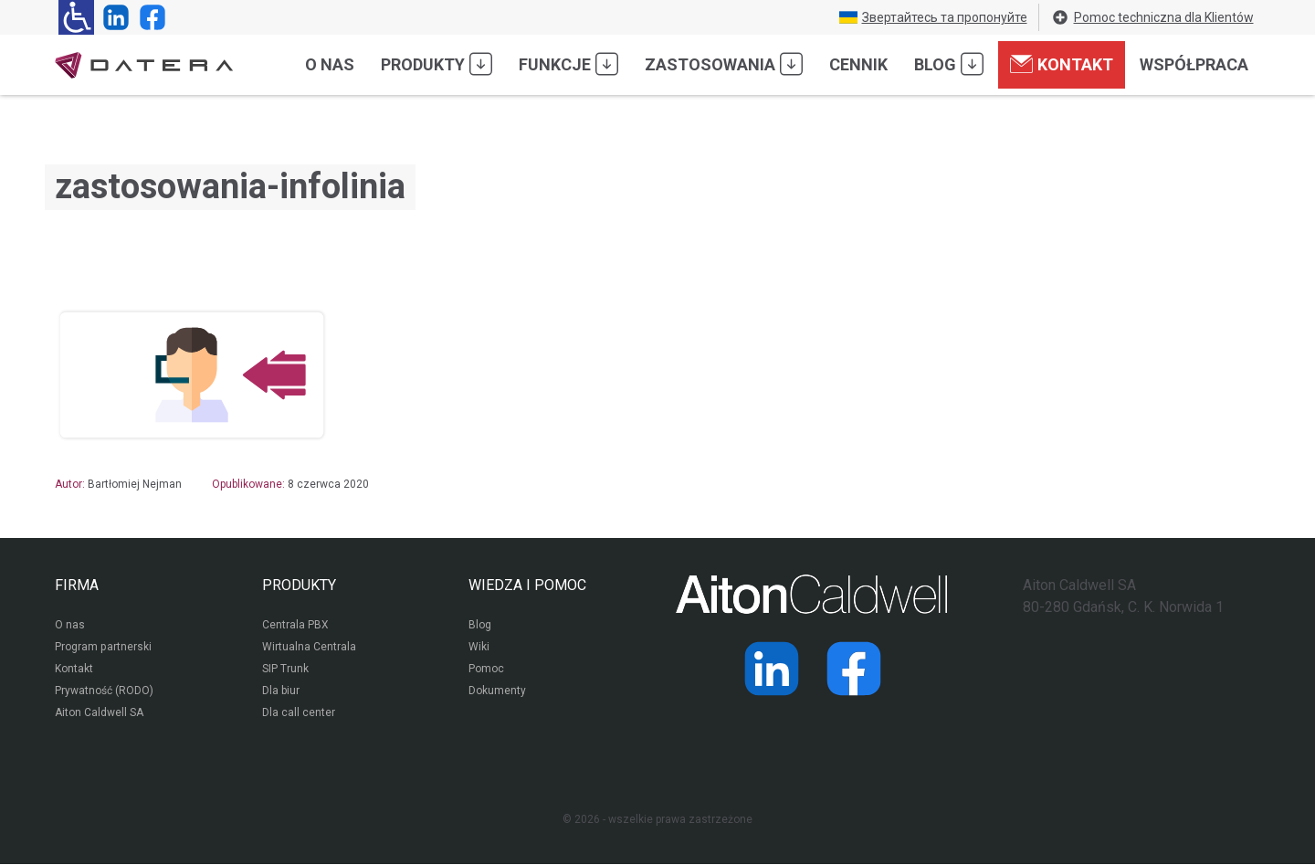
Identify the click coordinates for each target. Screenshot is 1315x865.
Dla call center (298, 713)
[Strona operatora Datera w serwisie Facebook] (149, 17)
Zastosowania (724, 64)
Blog (949, 64)
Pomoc (486, 669)
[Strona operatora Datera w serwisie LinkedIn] (112, 17)
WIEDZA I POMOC (527, 585)
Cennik (858, 64)
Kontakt (1061, 64)
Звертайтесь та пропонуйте (933, 17)
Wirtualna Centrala (309, 647)
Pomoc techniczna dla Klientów (1152, 17)
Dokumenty (497, 691)
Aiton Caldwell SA (99, 713)
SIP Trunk (285, 669)
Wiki (478, 647)
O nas (329, 64)
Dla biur (281, 691)
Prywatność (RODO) (104, 691)
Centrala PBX (295, 625)
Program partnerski (103, 647)
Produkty (436, 64)
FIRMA (77, 585)
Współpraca (1194, 64)
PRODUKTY (299, 585)
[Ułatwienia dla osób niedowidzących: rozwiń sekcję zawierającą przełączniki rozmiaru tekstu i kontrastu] (76, 17)
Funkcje (568, 64)
